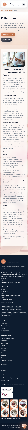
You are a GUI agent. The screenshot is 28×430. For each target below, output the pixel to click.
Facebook (10, 303)
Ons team (18, 309)
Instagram (4, 303)
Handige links (5, 331)
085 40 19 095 (5, 380)
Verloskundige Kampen (7, 306)
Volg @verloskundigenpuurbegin (10, 418)
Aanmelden (6, 39)
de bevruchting (10, 135)
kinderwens (6, 161)
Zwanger (4, 312)
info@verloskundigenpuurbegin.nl (10, 378)
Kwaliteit (3, 370)
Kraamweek (23, 312)
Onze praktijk (5, 323)
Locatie (3, 328)
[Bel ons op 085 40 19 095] (24, 426)
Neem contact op (8, 34)
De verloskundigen (6, 326)
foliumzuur (13, 88)
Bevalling (15, 312)
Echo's (9, 312)
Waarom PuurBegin (6, 315)
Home (2, 10)
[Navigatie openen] (23, 4)
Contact (12, 309)
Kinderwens (8, 10)
